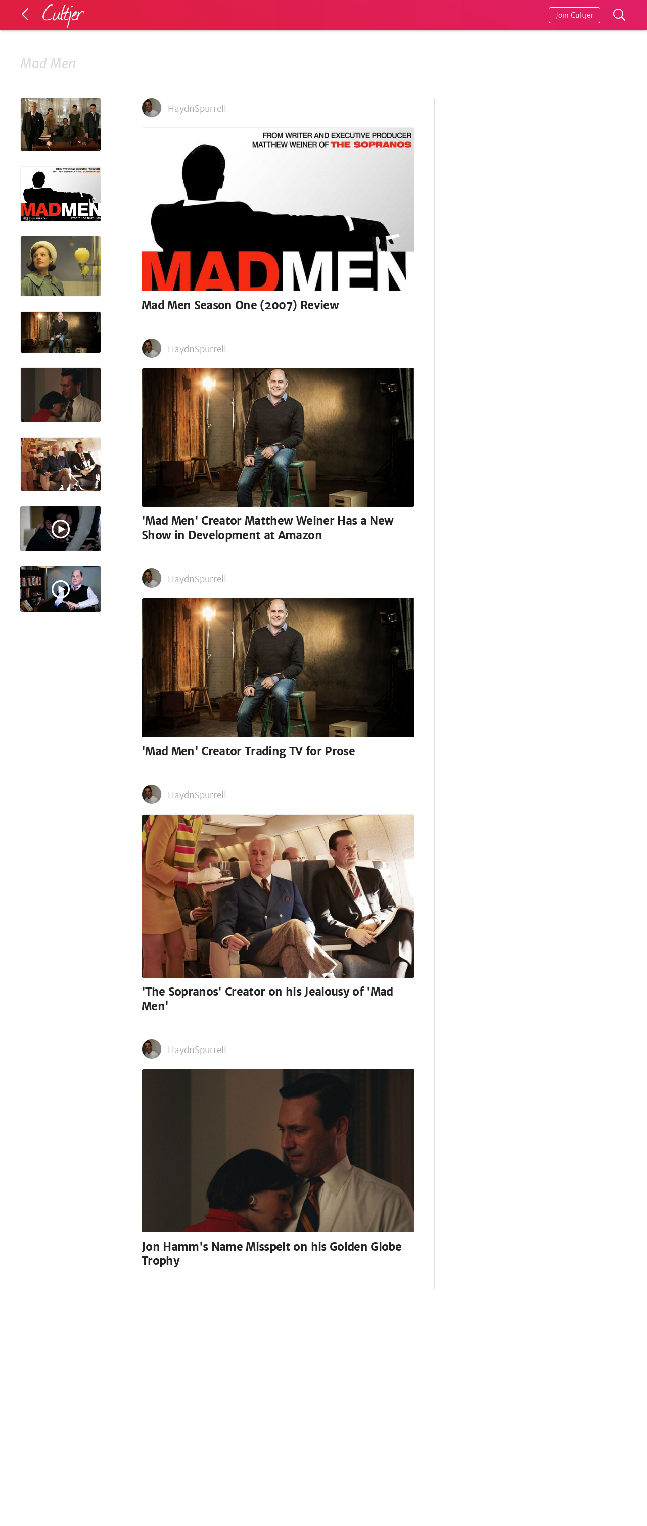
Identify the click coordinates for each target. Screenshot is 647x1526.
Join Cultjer (575, 15)
